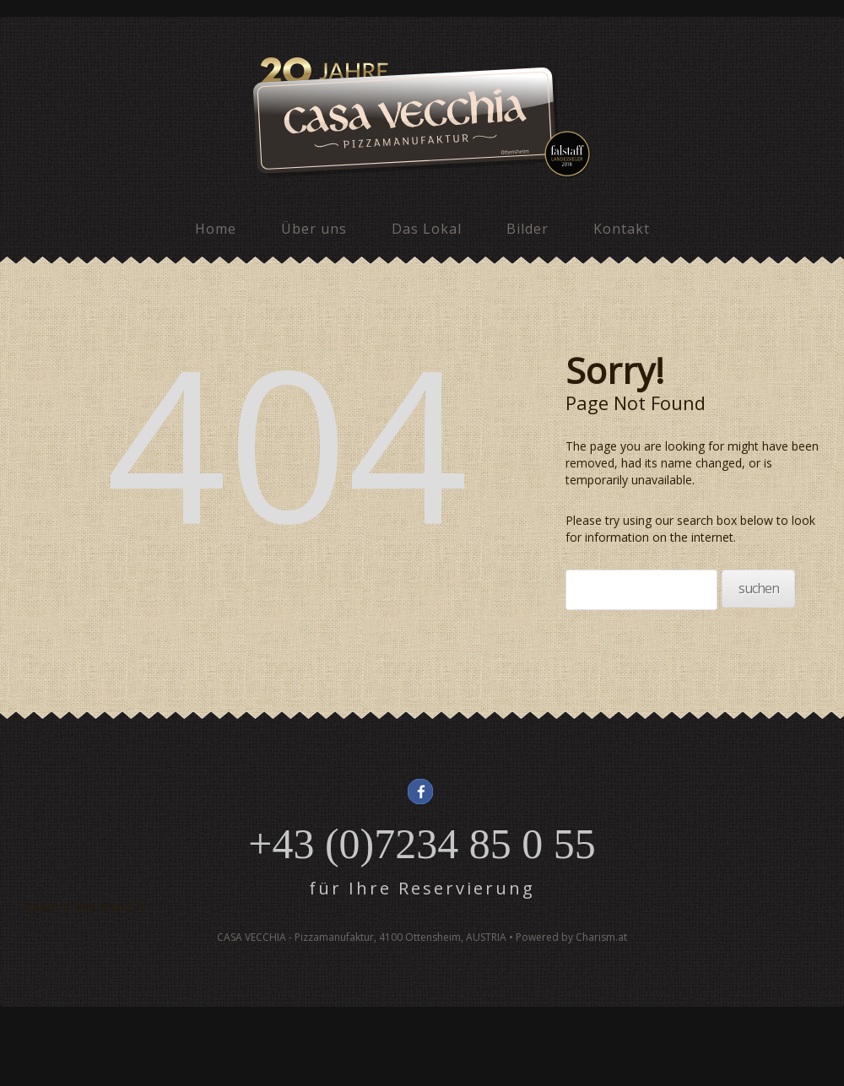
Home (215, 228)
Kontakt (621, 228)
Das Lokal (427, 228)
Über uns (314, 228)
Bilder (527, 228)
